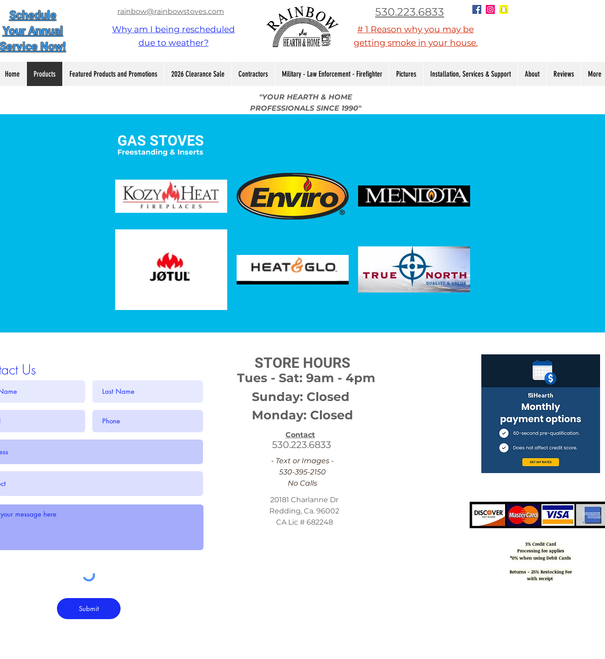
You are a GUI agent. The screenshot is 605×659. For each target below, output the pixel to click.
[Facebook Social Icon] (476, 9)
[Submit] (89, 608)
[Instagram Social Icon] (490, 9)
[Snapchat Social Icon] (503, 9)
